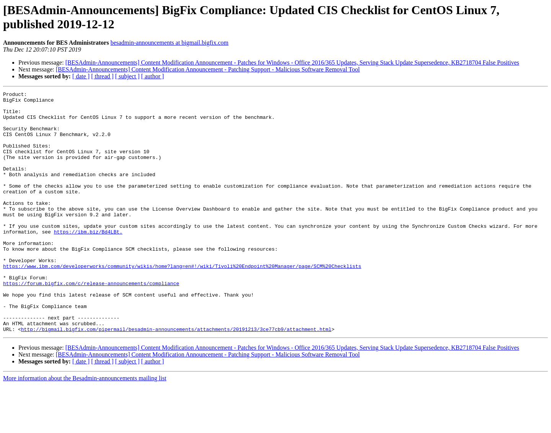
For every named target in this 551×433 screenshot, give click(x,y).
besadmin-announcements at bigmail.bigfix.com (169, 42)
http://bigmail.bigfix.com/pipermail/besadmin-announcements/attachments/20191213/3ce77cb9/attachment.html (176, 377)
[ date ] (81, 76)
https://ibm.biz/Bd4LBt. (88, 260)
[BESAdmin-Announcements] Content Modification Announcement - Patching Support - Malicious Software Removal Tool (208, 69)
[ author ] (152, 76)
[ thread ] (102, 76)
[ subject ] (127, 76)
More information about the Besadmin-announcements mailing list (84, 426)
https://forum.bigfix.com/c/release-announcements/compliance (91, 322)
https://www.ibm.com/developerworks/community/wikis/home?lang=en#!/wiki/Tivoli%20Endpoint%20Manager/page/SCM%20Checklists (182, 301)
